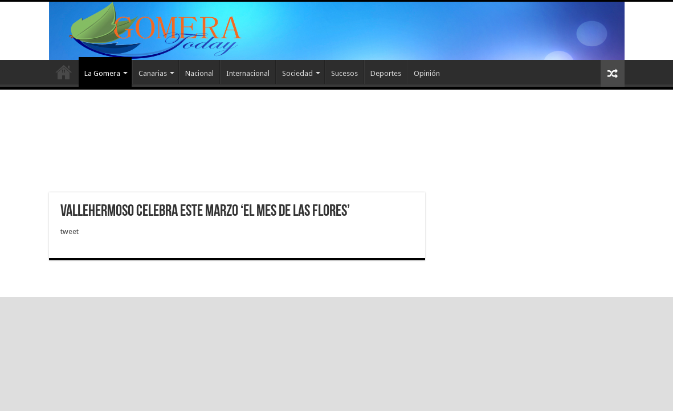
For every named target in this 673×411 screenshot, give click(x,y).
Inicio (64, 72)
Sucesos (344, 73)
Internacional (248, 73)
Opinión (427, 73)
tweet (69, 231)
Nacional (199, 73)
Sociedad (297, 73)
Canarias (152, 73)
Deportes (385, 73)
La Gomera (102, 73)
